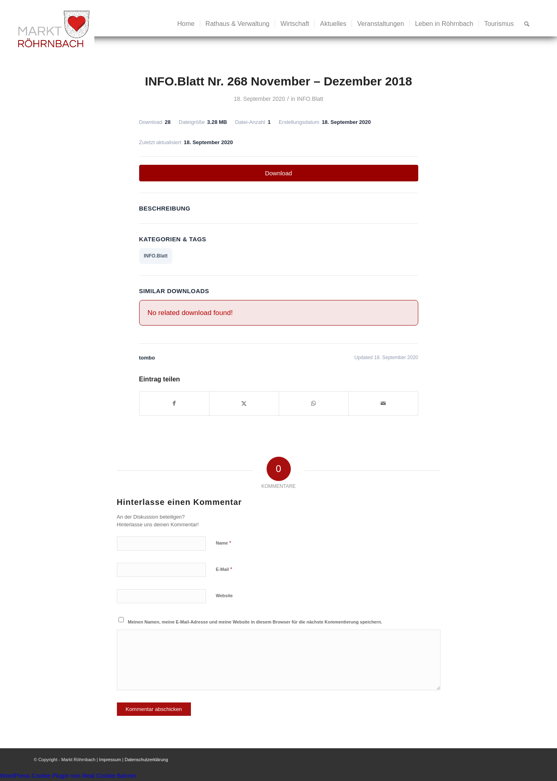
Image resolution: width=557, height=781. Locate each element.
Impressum (110, 759)
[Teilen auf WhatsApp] (313, 403)
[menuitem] (186, 24)
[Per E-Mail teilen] (383, 403)
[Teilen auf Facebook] (174, 403)
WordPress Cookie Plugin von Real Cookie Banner (68, 775)
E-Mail (224, 569)
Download (278, 173)
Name (223, 543)
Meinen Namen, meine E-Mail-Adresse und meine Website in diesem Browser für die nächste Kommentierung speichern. (255, 621)
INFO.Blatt (310, 99)
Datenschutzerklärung (146, 759)
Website (224, 595)
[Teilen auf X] (244, 403)
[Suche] (527, 24)
